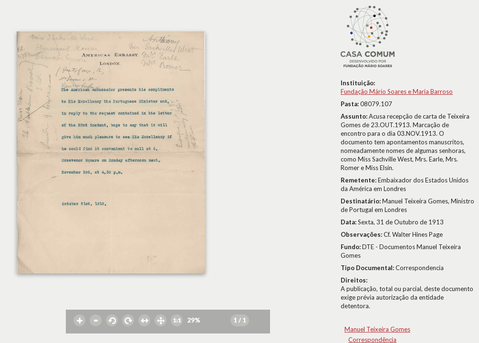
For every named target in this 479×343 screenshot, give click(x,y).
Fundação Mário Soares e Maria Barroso (397, 91)
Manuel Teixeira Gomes (377, 329)
